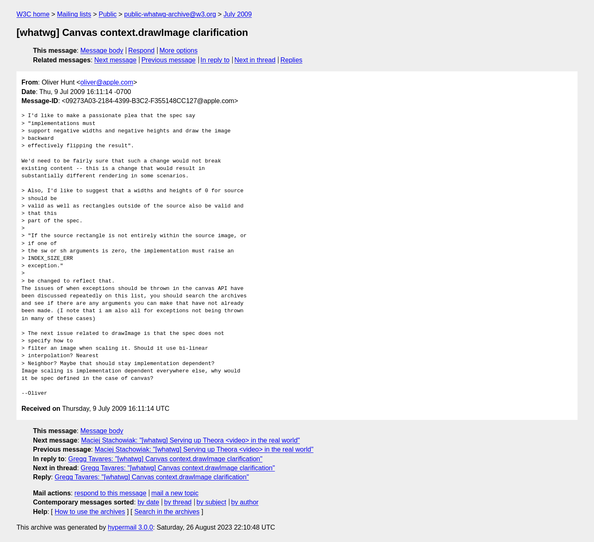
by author (245, 502)
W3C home (33, 14)
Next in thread (255, 60)
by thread (178, 502)
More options (179, 50)
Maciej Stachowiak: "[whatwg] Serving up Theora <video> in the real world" (190, 440)
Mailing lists (74, 14)
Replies (291, 60)
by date (148, 502)
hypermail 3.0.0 (130, 527)
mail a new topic (175, 493)
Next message (115, 60)
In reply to (214, 60)
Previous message (168, 60)
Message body (101, 50)
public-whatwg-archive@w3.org (170, 14)
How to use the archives (89, 511)
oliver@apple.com (106, 82)
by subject (211, 502)
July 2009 (238, 14)
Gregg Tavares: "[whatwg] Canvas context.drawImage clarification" (165, 458)
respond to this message (110, 493)
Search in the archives (166, 511)
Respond (141, 50)
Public (108, 14)
